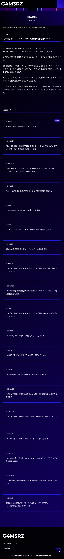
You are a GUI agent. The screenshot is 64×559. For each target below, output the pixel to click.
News (10, 28)
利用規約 (7, 548)
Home (4, 28)
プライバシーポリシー (11, 543)
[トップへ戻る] (58, 551)
